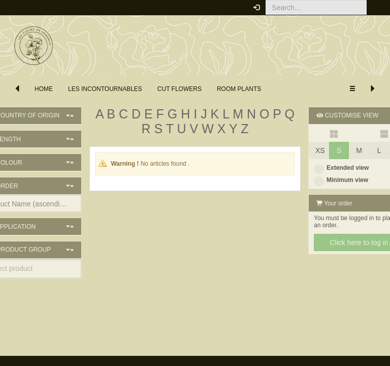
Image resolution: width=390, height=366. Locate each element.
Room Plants (239, 89)
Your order (309, 203)
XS (295, 150)
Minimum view (316, 180)
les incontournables (105, 89)
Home (44, 89)
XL (375, 150)
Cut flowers (179, 89)
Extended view (316, 167)
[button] (374, 7)
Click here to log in (334, 242)
